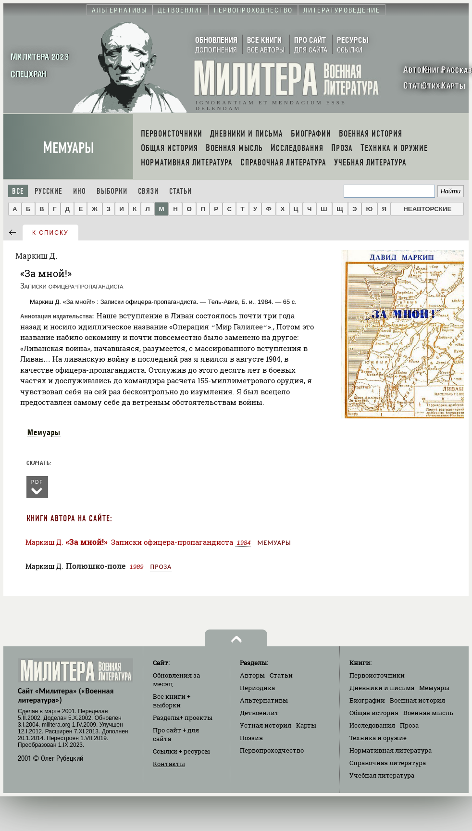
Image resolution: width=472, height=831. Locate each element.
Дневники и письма (381, 687)
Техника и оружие (378, 737)
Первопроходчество (272, 750)
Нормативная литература (390, 750)
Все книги (171, 700)
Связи (148, 191)
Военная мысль (428, 712)
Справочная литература (387, 762)
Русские (48, 191)
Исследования (372, 725)
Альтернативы (264, 700)
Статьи (180, 191)
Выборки (112, 191)
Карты (306, 725)
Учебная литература (381, 775)
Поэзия (251, 737)
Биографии (367, 700)
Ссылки (181, 751)
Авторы (252, 675)
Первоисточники (377, 675)
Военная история (417, 700)
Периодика (257, 687)
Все (18, 191)
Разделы (182, 717)
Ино (79, 191)
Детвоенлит (259, 712)
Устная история (265, 725)
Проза (161, 567)
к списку (50, 232)
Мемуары (68, 148)
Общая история (373, 712)
